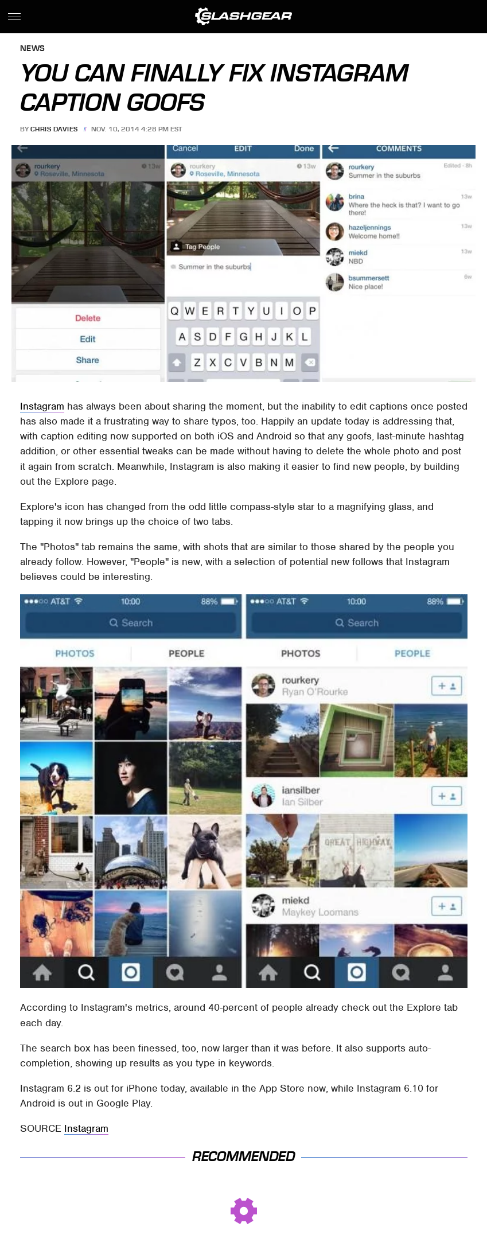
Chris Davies (54, 129)
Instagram (42, 406)
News (32, 49)
